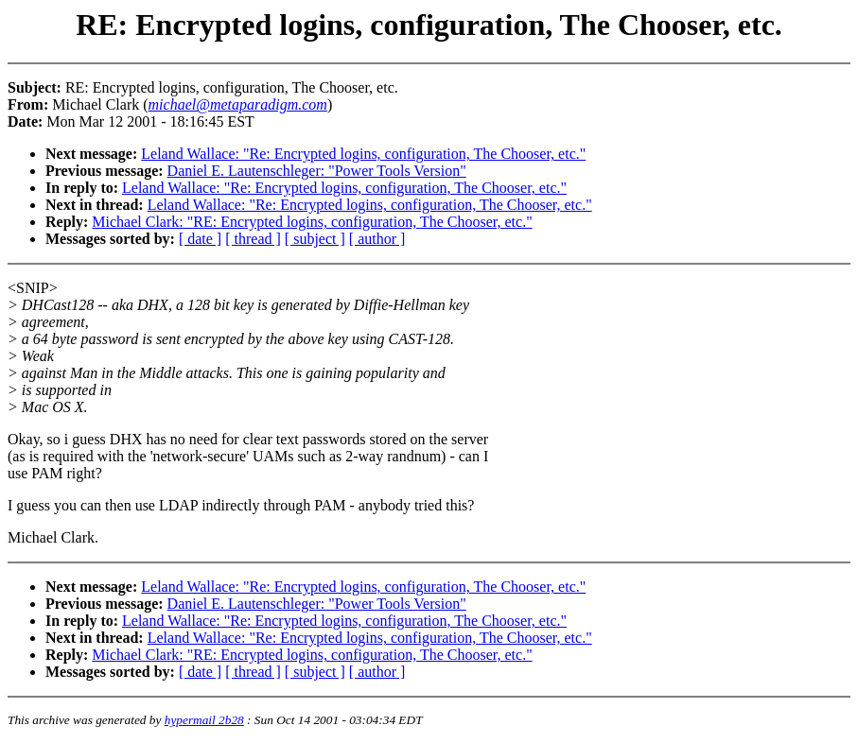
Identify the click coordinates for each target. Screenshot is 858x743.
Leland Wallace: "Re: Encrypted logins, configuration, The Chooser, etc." (363, 154)
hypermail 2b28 (204, 720)
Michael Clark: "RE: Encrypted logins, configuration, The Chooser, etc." (312, 222)
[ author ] (377, 239)
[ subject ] (315, 239)
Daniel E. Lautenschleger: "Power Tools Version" (316, 171)
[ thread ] (253, 239)
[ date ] (200, 239)
